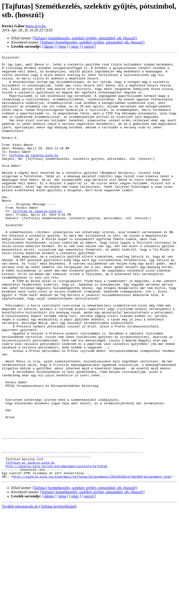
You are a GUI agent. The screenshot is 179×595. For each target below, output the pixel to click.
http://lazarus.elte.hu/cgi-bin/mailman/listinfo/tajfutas (56, 548)
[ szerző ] (89, 46)
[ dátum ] (49, 46)
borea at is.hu (36, 26)
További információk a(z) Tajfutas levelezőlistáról (39, 591)
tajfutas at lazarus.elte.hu (33, 175)
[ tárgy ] (75, 46)
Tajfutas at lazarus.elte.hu (30, 544)
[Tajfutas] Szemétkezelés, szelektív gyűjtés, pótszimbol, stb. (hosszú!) (85, 38)
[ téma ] (62, 46)
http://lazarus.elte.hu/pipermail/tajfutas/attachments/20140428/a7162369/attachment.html (92, 561)
